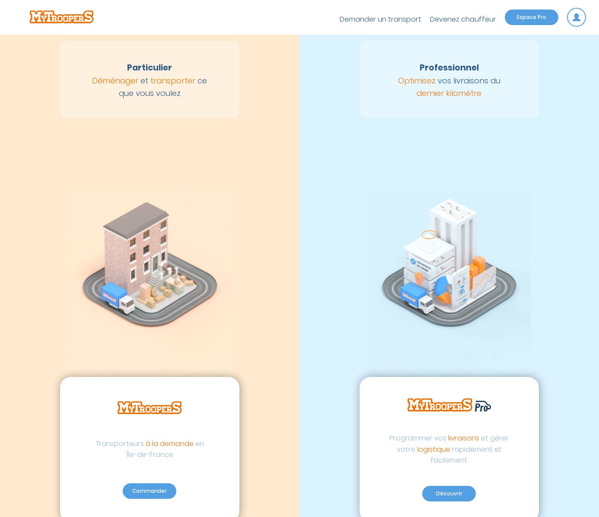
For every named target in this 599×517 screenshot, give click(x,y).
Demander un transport (380, 19)
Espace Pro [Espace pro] (531, 17)
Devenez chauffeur (463, 19)
